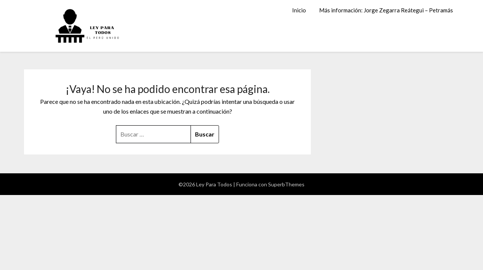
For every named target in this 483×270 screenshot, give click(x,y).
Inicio (299, 10)
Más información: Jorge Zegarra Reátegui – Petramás (386, 10)
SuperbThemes (286, 184)
